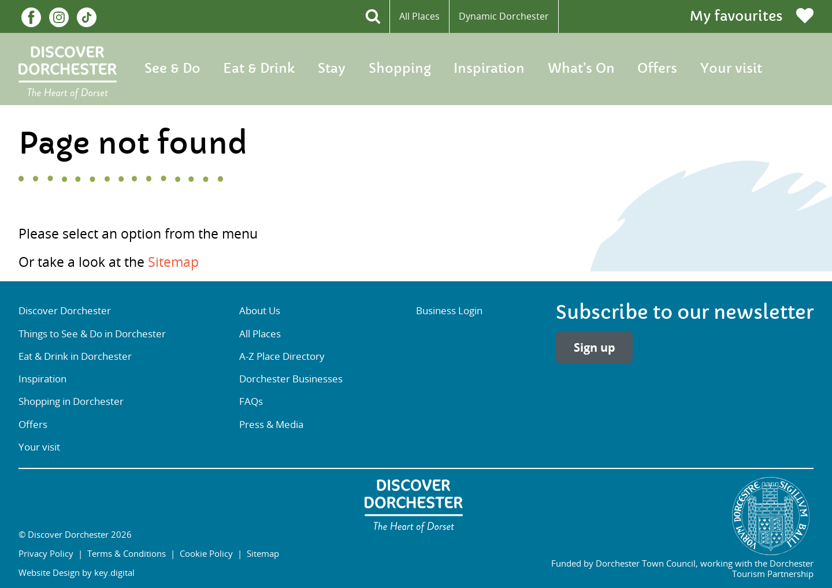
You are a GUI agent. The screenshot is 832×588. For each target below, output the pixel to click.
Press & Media (271, 424)
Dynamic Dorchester (504, 16)
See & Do (172, 69)
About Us (259, 310)
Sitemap (173, 262)
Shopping (400, 69)
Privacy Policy (45, 553)
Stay (332, 69)
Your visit (731, 69)
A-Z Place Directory (282, 356)
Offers (657, 69)
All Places (419, 16)
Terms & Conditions (126, 553)
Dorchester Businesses (291, 379)
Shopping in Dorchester (71, 401)
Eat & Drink (259, 69)
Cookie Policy (206, 553)
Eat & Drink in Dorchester (75, 356)
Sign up (594, 347)
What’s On (581, 69)
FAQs (251, 401)
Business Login (449, 310)
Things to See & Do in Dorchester (92, 334)
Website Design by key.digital (76, 572)
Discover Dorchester (64, 310)
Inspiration (489, 69)
